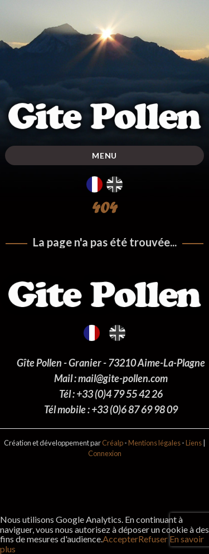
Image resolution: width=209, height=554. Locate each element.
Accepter (120, 538)
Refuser (153, 538)
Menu (104, 155)
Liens (194, 442)
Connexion (104, 453)
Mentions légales (154, 442)
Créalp (112, 442)
